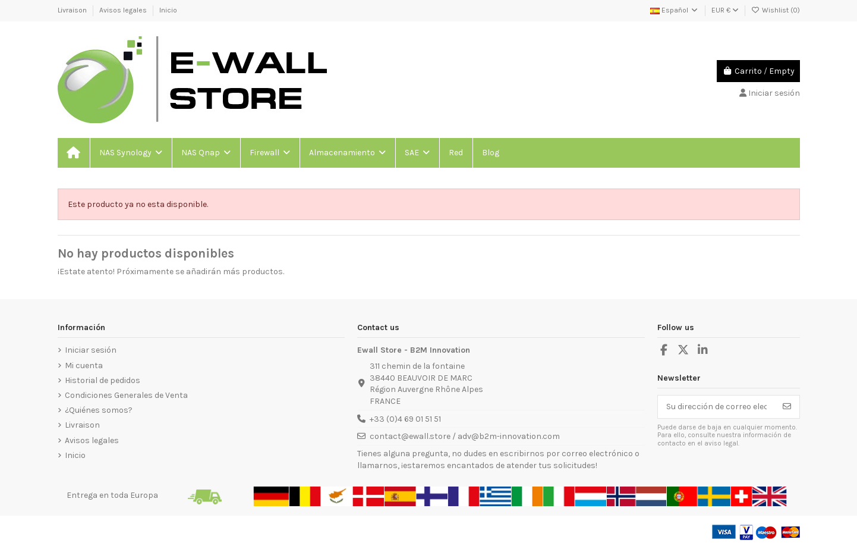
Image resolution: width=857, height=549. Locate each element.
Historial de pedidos (102, 380)
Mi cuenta (84, 365)
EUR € (725, 10)
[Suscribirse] (786, 407)
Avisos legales (124, 10)
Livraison (73, 10)
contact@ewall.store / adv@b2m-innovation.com (465, 436)
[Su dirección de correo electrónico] (716, 407)
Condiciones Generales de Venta (126, 395)
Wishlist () (775, 10)
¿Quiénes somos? (99, 410)
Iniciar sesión (90, 350)
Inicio (168, 10)
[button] (130, 153)
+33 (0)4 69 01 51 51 (405, 419)
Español (674, 10)
